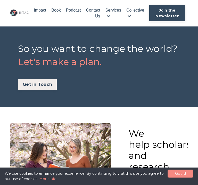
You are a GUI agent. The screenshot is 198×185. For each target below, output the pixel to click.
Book (56, 10)
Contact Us (93, 13)
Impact (40, 10)
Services (113, 13)
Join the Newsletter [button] (167, 13)
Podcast (73, 10)
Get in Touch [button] (37, 84)
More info (47, 179)
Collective (135, 13)
